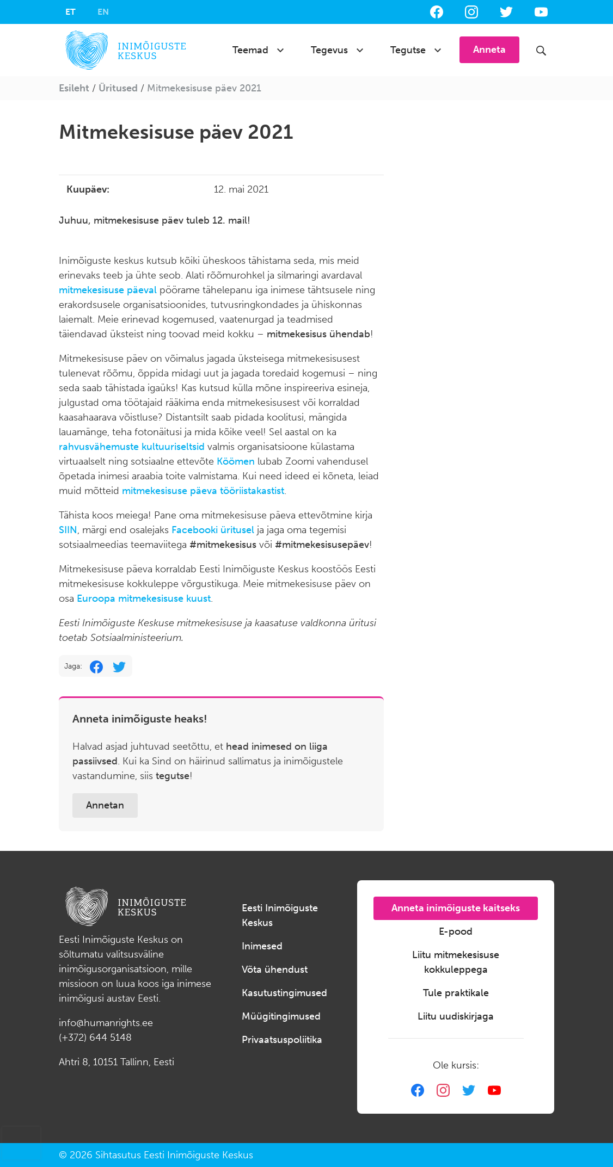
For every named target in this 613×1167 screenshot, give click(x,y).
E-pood (456, 931)
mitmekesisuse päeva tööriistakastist (203, 491)
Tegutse (408, 50)
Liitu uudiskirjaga (456, 1016)
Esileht (74, 88)
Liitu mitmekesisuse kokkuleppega (455, 962)
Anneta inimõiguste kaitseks (455, 908)
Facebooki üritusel (212, 530)
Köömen (236, 461)
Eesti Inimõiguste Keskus (280, 915)
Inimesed (262, 946)
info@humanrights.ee (106, 1023)
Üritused (118, 88)
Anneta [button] (489, 49)
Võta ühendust (275, 969)
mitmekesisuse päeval (108, 290)
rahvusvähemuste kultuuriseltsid (132, 447)
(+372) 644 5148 (95, 1037)
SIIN (68, 530)
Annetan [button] (105, 805)
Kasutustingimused (284, 993)
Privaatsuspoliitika (282, 1040)
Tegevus (329, 50)
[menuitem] (70, 12)
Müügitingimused (281, 1016)
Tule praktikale (456, 993)
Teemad (250, 50)
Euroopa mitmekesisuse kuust (144, 598)
